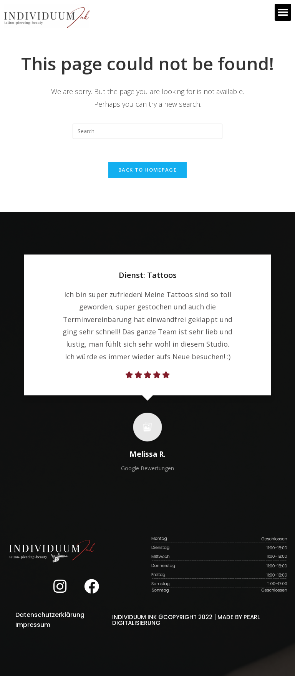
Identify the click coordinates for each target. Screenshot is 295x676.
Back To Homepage (147, 169)
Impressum (32, 624)
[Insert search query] (147, 131)
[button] (283, 12)
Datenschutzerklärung (50, 614)
